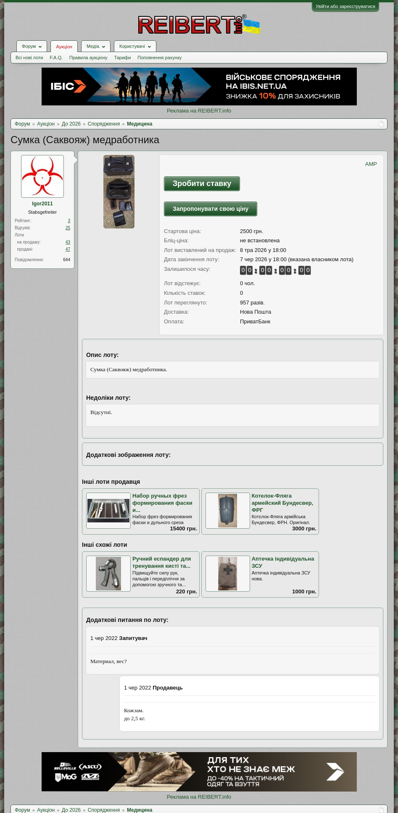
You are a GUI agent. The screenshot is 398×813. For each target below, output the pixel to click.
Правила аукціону (88, 57)
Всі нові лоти (29, 57)
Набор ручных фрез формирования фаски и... (162, 503)
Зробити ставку (202, 183)
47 (68, 249)
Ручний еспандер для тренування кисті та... (161, 562)
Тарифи (122, 57)
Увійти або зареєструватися (345, 6)
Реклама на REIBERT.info (199, 111)
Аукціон (64, 46)
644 (66, 259)
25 (68, 228)
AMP (371, 164)
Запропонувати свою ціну (210, 208)
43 (68, 242)
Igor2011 (42, 204)
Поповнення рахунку (159, 57)
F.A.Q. (56, 57)
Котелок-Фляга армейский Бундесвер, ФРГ (283, 503)
